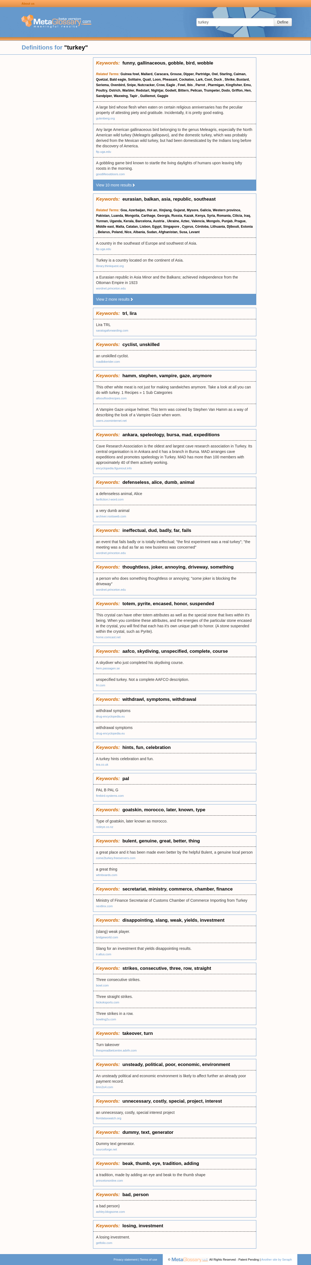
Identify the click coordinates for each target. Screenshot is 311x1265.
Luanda (117, 216)
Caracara (161, 74)
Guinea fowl (130, 74)
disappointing (137, 920)
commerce (180, 889)
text (145, 1132)
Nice (127, 232)
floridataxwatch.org (108, 1118)
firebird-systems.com (110, 795)
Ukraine (173, 221)
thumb (143, 1163)
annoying (175, 567)
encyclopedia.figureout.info (114, 468)
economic (188, 1064)
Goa (124, 210)
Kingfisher (234, 85)
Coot (208, 79)
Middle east (105, 227)
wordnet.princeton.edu (111, 288)
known (185, 809)
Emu (247, 85)
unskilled (149, 344)
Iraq (247, 216)
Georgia (163, 216)
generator (162, 1132)
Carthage (148, 216)
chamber (204, 889)
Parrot (201, 85)
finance (224, 889)
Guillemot (147, 96)
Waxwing (121, 96)
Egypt (156, 227)
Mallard (146, 74)
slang (161, 920)
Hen (248, 90)
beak (127, 1163)
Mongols (213, 221)
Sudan (152, 232)
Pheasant (169, 79)
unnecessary (136, 1101)
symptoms (158, 699)
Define (282, 22)
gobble (175, 63)
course (220, 651)
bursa (173, 434)
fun (139, 747)
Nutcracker (146, 85)
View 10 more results (115, 185)
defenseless (135, 482)
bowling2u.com (106, 1019)
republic (182, 199)
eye (156, 1163)
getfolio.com (104, 1242)
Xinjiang (165, 210)
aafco (128, 651)
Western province (226, 210)
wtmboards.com (106, 875)
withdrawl (133, 699)
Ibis (190, 85)
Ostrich (114, 90)
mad (186, 434)
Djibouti (233, 227)
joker (156, 567)
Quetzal (102, 79)
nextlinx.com (104, 906)
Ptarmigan (216, 85)
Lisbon (144, 227)
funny (128, 63)
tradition (172, 1163)
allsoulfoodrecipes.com (111, 398)
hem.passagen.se (108, 668)
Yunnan (102, 221)
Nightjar (157, 90)
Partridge (203, 74)
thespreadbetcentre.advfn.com (116, 1050)
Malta (120, 227)
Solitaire (134, 79)
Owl (215, 74)
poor (170, 1064)
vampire (168, 375)
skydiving (147, 651)
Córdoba (201, 227)
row (187, 968)
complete (200, 651)
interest (213, 1101)
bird (190, 63)
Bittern (183, 90)
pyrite (144, 603)
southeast (205, 199)
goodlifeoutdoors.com (110, 174)
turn (148, 1033)
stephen (147, 375)
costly (159, 1101)
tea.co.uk (102, 764)
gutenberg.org (105, 118)
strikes (129, 968)
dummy (130, 1132)
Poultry (101, 90)
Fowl (181, 85)
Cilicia (237, 216)
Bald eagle (118, 79)
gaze (184, 375)
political (153, 1064)
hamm (129, 375)
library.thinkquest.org (110, 266)
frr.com (100, 685)
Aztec (185, 221)
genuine (148, 841)
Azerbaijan (137, 210)
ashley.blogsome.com (110, 1211)
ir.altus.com (103, 954)
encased (162, 603)
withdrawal (184, 699)
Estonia (247, 227)
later (171, 809)
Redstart (142, 90)
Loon (157, 79)
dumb (170, 482)
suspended (202, 603)
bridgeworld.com (107, 937)
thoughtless (135, 567)
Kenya (200, 216)
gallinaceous (151, 63)
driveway (198, 567)
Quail (147, 79)
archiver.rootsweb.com (111, 516)
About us (27, 3)
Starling (226, 74)
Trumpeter (212, 90)
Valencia (198, 221)
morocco (154, 809)
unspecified (174, 651)
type (200, 809)
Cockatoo (186, 79)
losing (129, 1225)
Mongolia (132, 216)
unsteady (132, 1064)
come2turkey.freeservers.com (115, 858)
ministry (157, 889)
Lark (199, 79)
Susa (183, 232)
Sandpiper (104, 96)
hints (127, 747)
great (165, 841)
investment (212, 920)
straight (202, 968)
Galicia (205, 210)
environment (216, 1064)
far (176, 530)
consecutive (153, 968)
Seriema (102, 85)
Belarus (104, 232)
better (179, 841)
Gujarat (179, 210)
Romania (224, 216)
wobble (205, 63)
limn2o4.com (104, 1087)
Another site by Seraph (276, 1259)
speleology (152, 434)
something (222, 567)
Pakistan (102, 216)
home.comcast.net (108, 637)
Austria (159, 221)
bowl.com (102, 985)
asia (165, 199)
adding (191, 1163)
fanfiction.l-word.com (110, 499)
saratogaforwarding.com (112, 330)
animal (187, 482)
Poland (117, 232)
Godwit (170, 90)
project (195, 1101)
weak (176, 920)
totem (128, 603)
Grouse (176, 74)
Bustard (243, 79)
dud (152, 530)
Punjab (227, 221)
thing (194, 841)
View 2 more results (114, 299)
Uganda (116, 221)
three (175, 968)
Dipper (189, 74)
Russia (176, 216)
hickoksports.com (107, 1002)
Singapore (171, 227)
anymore (202, 375)
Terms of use (148, 1259)
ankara (129, 434)
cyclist (129, 344)
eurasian (131, 199)
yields (190, 920)
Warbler (128, 90)
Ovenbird (118, 85)
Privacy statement (125, 1259)
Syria (211, 216)
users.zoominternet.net (111, 420)
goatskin (131, 809)
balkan (151, 199)
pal (125, 778)
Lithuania (217, 227)
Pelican (196, 90)
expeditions (207, 434)
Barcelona (143, 221)
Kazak (188, 216)
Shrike (230, 79)
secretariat (134, 889)
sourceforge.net (106, 1149)
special (177, 1101)
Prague (240, 221)
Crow (160, 85)
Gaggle (162, 96)
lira (133, 313)
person (141, 1194)
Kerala (129, 221)
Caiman (239, 74)
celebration (158, 747)
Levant (194, 232)
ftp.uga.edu (103, 151)
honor (180, 603)
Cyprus (187, 227)
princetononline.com (109, 1180)
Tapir (134, 96)
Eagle (171, 85)
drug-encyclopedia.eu (110, 716)
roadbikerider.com (108, 361)
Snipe (131, 85)
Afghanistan (168, 232)
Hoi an (152, 210)
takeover (131, 1033)
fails (186, 530)
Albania (139, 232)
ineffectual (134, 530)
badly (165, 530)
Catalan (132, 227)
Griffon (237, 90)
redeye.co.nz (104, 826)
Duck (218, 79)
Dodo (226, 90)
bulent (129, 841)
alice (157, 482)
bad (126, 1194)
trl (124, 313)
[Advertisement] (46, 139)
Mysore (192, 210)
